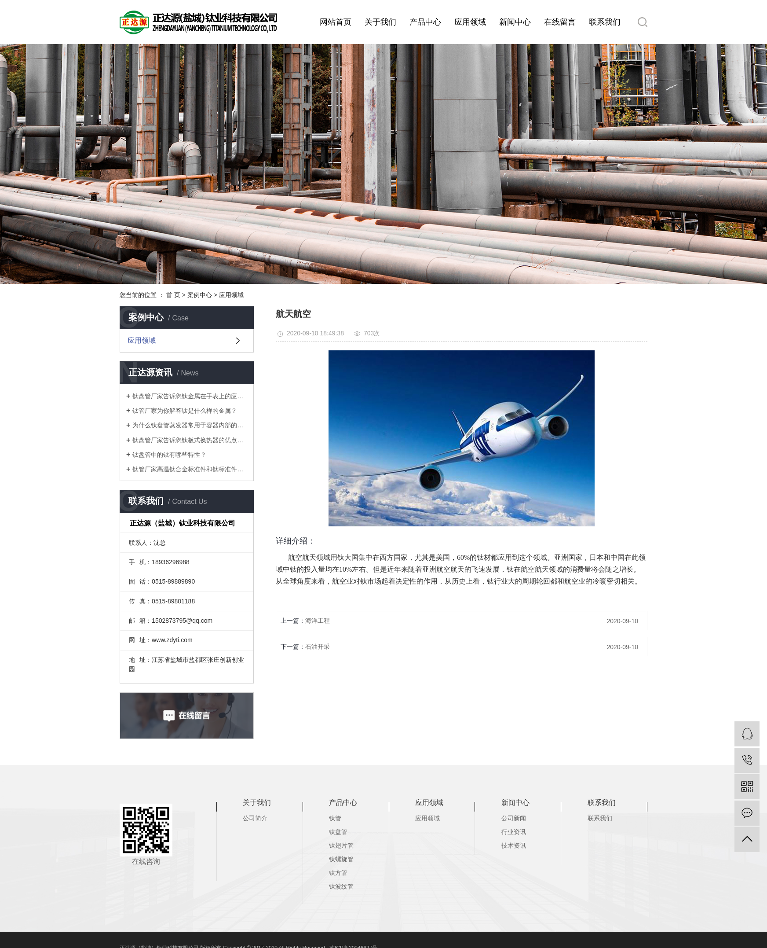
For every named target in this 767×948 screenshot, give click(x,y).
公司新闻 (513, 818)
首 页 (173, 294)
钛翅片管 (341, 845)
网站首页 (335, 22)
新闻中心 (515, 22)
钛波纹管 (341, 886)
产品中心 (425, 22)
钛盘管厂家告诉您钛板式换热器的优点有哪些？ (189, 440)
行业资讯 (513, 831)
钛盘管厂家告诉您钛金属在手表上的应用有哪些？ (189, 396)
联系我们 (605, 22)
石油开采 (317, 646)
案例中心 (199, 294)
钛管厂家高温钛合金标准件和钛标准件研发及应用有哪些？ (189, 469)
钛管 (335, 818)
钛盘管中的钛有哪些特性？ (169, 454)
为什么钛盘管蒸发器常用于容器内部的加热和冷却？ (189, 425)
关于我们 (380, 22)
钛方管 (338, 872)
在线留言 (560, 22)
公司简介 (255, 818)
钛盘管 (338, 831)
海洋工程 (317, 620)
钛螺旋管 (341, 859)
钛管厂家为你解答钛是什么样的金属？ (184, 410)
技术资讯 (513, 845)
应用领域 (470, 22)
